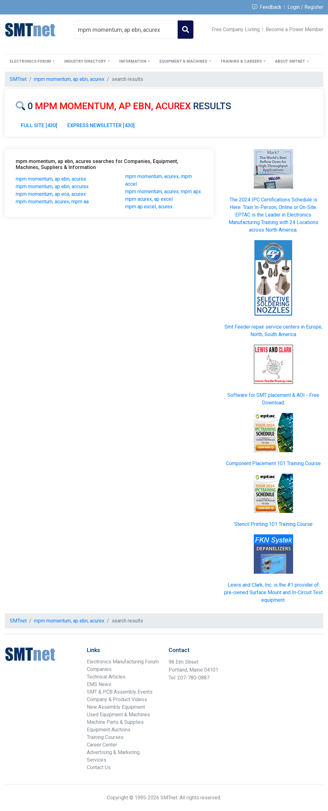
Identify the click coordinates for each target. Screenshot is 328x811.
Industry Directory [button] (85, 61)
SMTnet (18, 79)
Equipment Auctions (109, 730)
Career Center (102, 745)
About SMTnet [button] (290, 61)
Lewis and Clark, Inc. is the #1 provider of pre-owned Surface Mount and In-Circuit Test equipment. (273, 592)
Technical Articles (106, 677)
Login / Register (305, 7)
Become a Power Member (294, 29)
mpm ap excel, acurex (149, 207)
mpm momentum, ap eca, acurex (51, 194)
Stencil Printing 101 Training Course (273, 524)
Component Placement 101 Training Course (273, 463)
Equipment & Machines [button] (183, 61)
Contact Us (99, 767)
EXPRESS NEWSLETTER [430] (101, 125)
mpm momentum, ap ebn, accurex (52, 186)
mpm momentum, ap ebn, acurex (51, 179)
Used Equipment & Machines (118, 715)
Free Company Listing (236, 29)
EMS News (99, 684)
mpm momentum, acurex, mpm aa (52, 202)
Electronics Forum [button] (31, 61)
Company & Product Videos (117, 699)
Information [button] (133, 61)
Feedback (266, 7)
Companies (99, 669)
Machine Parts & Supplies (115, 722)
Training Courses (105, 737)
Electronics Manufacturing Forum (123, 662)
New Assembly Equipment (116, 707)
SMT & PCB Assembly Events (120, 692)
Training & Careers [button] (241, 61)
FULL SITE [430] (39, 125)
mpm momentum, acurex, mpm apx (163, 191)
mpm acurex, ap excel (149, 199)
